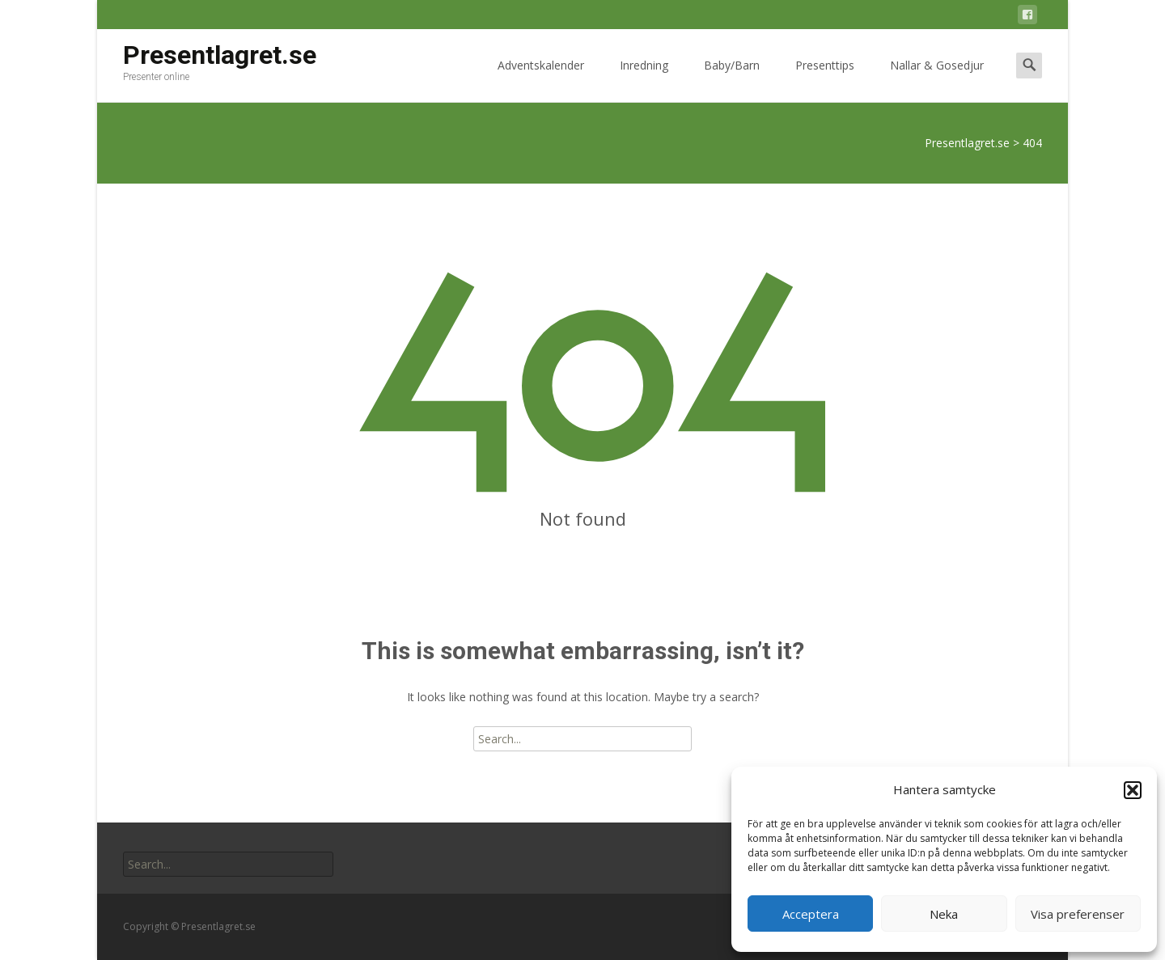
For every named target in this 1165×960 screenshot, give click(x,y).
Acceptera (810, 914)
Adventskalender (541, 79)
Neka (944, 914)
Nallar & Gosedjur (937, 79)
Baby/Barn (732, 79)
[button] (1133, 790)
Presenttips (824, 79)
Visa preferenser (1078, 914)
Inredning (644, 79)
